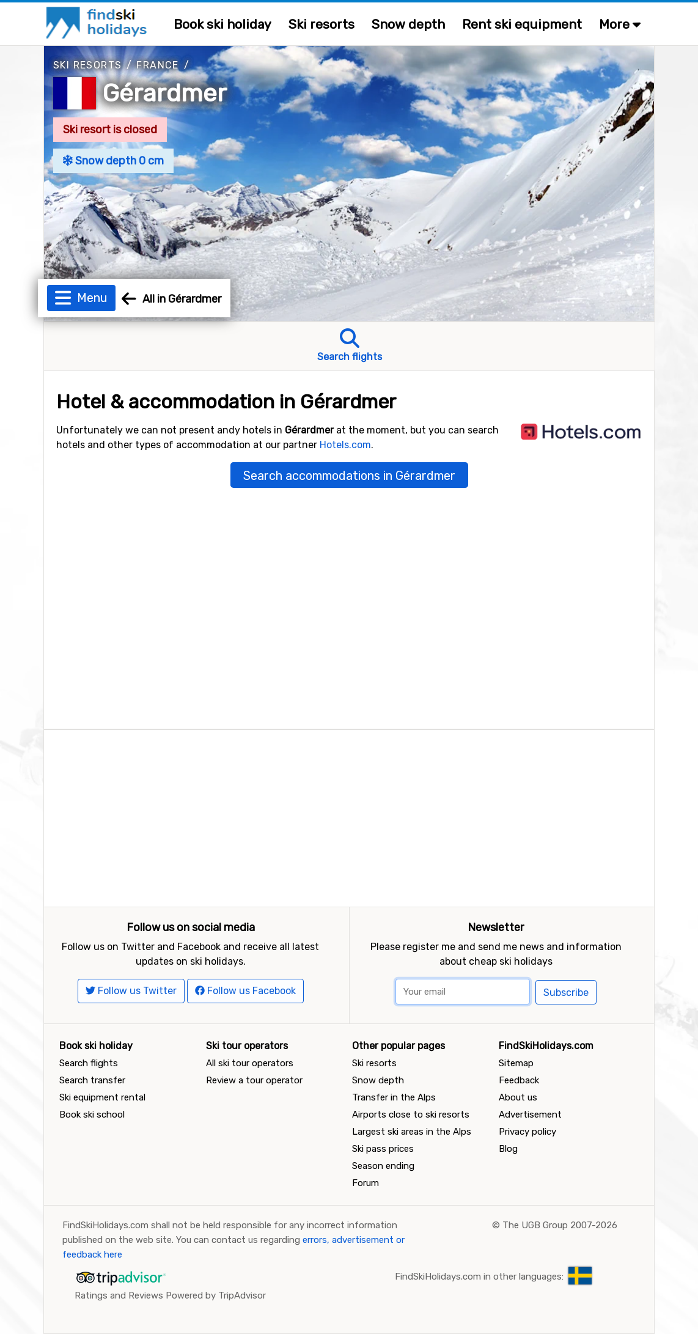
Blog (508, 1148)
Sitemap (516, 1063)
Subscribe (566, 992)
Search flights (88, 1063)
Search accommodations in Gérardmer (349, 475)
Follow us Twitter (131, 991)
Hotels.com (345, 445)
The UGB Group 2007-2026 (559, 1225)
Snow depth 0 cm (113, 161)
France (157, 65)
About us (518, 1097)
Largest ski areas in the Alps (411, 1131)
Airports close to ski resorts (410, 1114)
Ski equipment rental (102, 1097)
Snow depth (408, 24)
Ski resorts (321, 24)
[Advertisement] (349, 815)
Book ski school (92, 1114)
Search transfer (92, 1080)
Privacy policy (527, 1131)
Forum (365, 1182)
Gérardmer (165, 93)
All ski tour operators (249, 1063)
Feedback (519, 1080)
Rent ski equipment (522, 24)
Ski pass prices (383, 1148)
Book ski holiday (222, 24)
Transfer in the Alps (394, 1097)
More (620, 24)
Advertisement (530, 1114)
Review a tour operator (254, 1080)
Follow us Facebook (245, 991)
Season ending (383, 1165)
